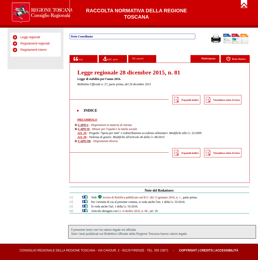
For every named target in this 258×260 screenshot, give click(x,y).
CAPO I (83, 125)
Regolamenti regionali (35, 43)
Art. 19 (81, 133)
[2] (71, 202)
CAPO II (83, 129)
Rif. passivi (138, 58)
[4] (71, 211)
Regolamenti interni (33, 50)
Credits (206, 250)
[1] (71, 197)
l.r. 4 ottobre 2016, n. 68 (133, 211)
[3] (71, 206)
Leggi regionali (30, 37)
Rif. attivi (110, 59)
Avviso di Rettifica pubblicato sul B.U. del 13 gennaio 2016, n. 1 (139, 197)
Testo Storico (236, 59)
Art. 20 (81, 137)
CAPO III (84, 141)
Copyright (188, 250)
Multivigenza (208, 58)
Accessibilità (226, 250)
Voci (78, 59)
